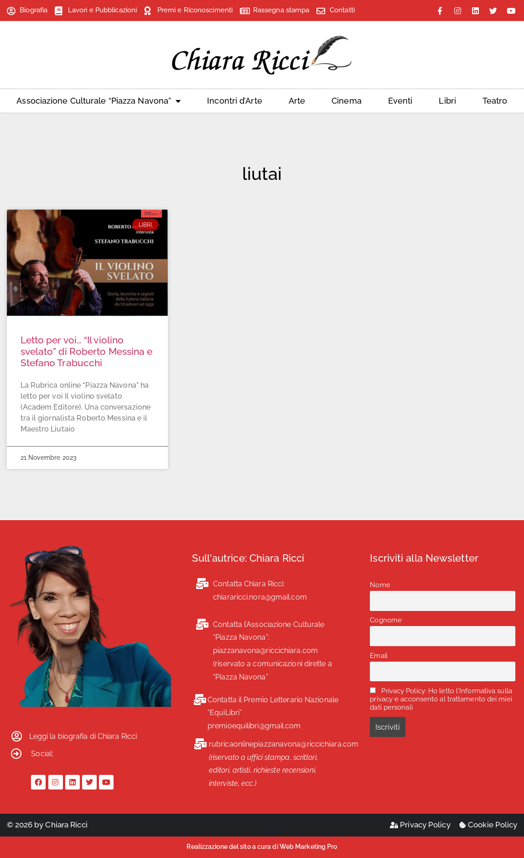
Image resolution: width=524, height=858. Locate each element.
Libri (447, 100)
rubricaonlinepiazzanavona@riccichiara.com (283, 744)
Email (379, 656)
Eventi (400, 100)
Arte (297, 100)
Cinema (347, 100)
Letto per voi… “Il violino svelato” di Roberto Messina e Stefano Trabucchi (87, 351)
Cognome (386, 620)
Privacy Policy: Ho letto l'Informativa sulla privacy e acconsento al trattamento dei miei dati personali (441, 699)
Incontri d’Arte (234, 100)
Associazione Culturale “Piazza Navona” (98, 101)
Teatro (495, 100)
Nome (380, 585)
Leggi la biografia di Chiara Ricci (83, 736)
